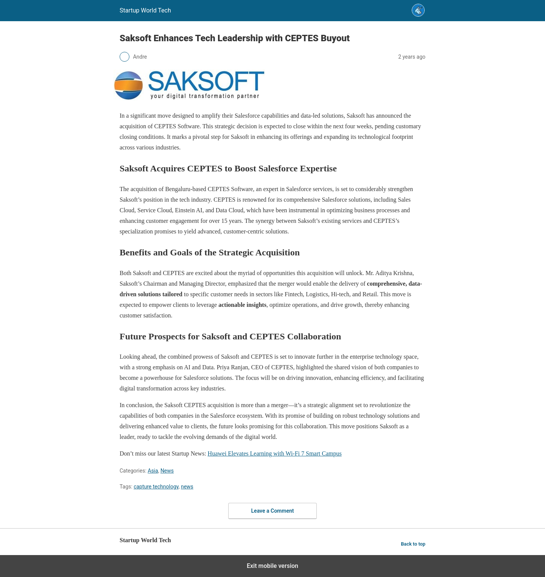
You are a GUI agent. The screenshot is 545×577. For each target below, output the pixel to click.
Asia (153, 471)
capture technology (156, 487)
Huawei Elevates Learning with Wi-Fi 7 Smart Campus (275, 453)
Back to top (413, 544)
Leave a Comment (272, 511)
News (167, 471)
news (187, 487)
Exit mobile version (272, 565)
